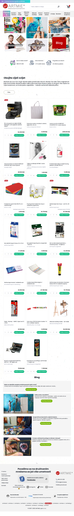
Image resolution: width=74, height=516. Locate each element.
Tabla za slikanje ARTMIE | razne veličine (36, 165)
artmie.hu (17, 508)
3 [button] (15, 34)
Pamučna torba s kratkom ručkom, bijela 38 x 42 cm (34, 124)
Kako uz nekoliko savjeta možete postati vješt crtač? (20, 389)
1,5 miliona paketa (58, 64)
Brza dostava (39, 60)
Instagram (31, 492)
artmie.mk (28, 510)
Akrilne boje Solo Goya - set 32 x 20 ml (59, 206)
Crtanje (53, 14)
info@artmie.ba (62, 486)
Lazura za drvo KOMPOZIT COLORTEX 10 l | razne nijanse (58, 124)
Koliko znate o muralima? (42, 399)
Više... (9, 92)
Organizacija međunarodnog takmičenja (42, 502)
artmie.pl (41, 508)
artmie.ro (62, 508)
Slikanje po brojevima (67, 13)
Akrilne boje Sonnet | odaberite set (14, 285)
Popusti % (6, 13)
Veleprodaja (4, 487)
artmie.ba (55, 508)
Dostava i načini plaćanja (5, 479)
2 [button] (13, 34)
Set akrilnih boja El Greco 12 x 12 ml (14, 245)
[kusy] (8, 135)
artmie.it (46, 510)
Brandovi (58, 14)
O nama (3, 476)
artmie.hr (23, 508)
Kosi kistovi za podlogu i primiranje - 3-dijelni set (34, 365)
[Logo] (14, 6)
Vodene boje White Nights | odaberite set (34, 286)
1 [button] (11, 34)
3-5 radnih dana (40, 64)
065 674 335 (20, 64)
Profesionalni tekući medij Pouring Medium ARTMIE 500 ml (59, 165)
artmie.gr (40, 510)
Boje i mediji (19, 13)
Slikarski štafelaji (34, 13)
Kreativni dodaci (46, 13)
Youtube (49, 492)
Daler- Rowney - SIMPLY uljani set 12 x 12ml (14, 325)
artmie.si (35, 508)
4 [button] (17, 34)
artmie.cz (10, 508)
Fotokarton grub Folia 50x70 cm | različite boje (14, 206)
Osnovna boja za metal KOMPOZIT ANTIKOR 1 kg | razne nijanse (14, 165)
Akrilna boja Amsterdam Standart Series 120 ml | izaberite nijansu (59, 286)
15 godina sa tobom (58, 60)
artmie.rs (29, 508)
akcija (10, 29)
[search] (59, 7)
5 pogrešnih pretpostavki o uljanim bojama (45, 421)
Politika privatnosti (61, 489)
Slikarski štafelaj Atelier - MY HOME (59, 325)
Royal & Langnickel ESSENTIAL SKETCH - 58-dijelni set (13, 365)
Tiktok (40, 492)
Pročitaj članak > (31, 394)
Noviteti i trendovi (13, 13)
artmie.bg (68, 508)
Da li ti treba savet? (22, 60)
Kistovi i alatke (40, 13)
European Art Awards (38, 499)
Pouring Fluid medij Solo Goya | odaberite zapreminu (36, 206)
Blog (59, 43)
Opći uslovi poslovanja (4, 483)
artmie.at (34, 510)
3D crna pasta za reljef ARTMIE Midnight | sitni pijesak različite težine (13, 125)
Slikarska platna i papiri (26, 13)
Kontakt (3, 490)
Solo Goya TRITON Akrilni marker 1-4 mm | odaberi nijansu (37, 325)
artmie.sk (4, 508)
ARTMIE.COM (48, 508)
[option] (14, 24)
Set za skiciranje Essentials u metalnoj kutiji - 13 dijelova (58, 246)
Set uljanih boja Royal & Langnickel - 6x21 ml (34, 246)
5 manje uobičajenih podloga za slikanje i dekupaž (46, 443)
